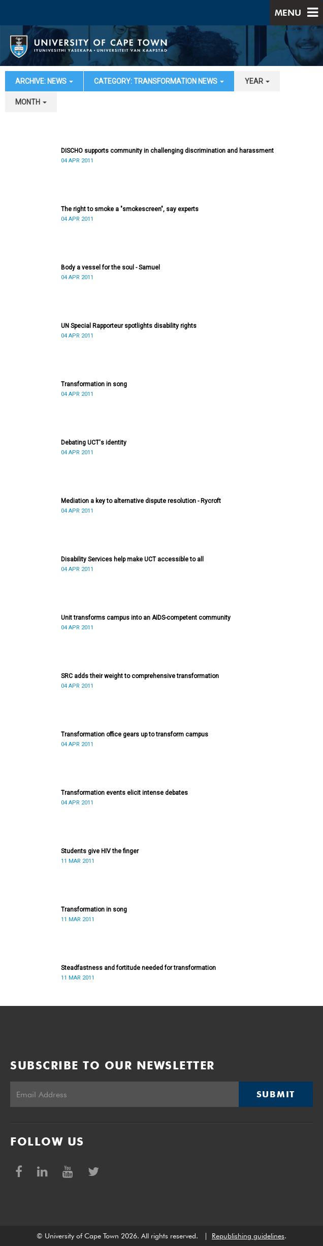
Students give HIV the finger (100, 851)
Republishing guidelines (248, 1236)
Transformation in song (94, 384)
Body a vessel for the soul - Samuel (110, 267)
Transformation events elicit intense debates (124, 792)
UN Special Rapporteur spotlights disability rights (129, 325)
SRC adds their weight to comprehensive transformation (140, 676)
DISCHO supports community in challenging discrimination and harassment (167, 150)
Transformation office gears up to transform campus (134, 734)
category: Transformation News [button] (159, 81)
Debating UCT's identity (93, 442)
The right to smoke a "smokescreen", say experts (130, 209)
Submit (275, 1094)
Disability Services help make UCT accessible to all (132, 559)
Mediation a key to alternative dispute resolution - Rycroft (141, 500)
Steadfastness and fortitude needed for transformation (138, 967)
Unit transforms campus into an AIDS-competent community (146, 617)
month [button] (31, 102)
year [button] (257, 81)
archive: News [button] (44, 81)
